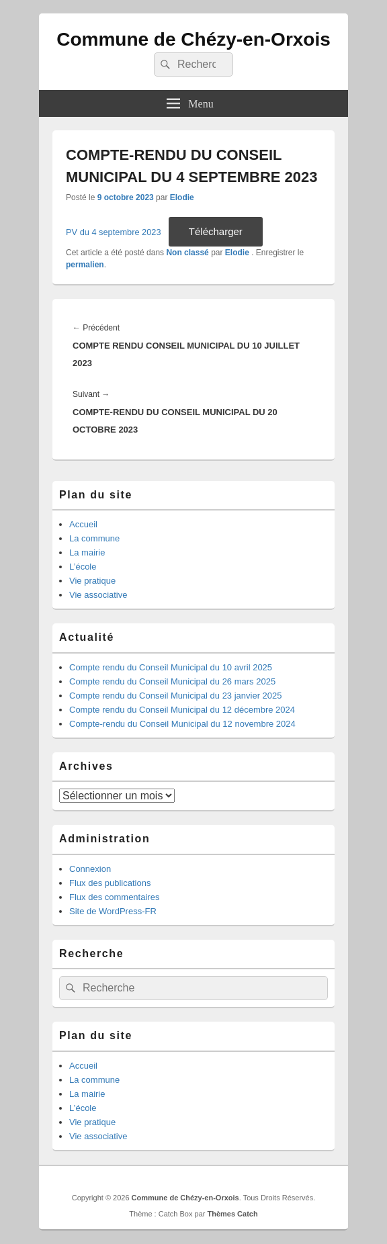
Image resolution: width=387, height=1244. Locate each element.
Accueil (83, 524)
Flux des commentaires (114, 897)
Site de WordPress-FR (113, 911)
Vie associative (98, 595)
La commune (94, 538)
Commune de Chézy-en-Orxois (193, 39)
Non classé (187, 252)
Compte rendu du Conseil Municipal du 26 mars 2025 (172, 681)
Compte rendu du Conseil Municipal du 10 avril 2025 (170, 667)
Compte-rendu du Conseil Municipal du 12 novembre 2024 (182, 724)
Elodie (182, 197)
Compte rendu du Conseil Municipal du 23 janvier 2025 (175, 696)
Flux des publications (109, 883)
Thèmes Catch (232, 1214)
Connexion (90, 869)
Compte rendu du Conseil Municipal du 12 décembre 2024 (182, 710)
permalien (85, 264)
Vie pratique (92, 581)
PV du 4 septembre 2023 (113, 232)
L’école (82, 567)
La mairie (87, 552)
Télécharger (216, 231)
